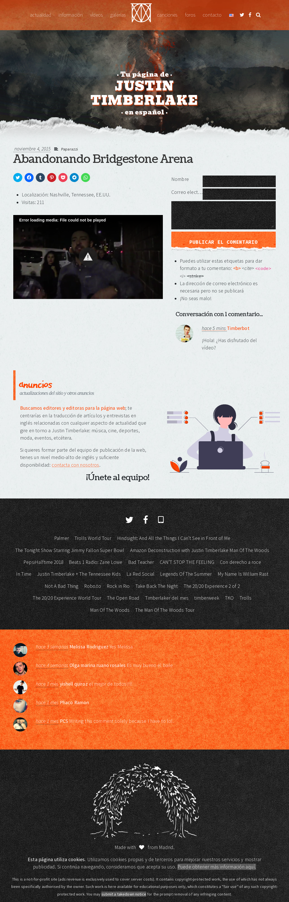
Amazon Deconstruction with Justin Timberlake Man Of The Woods (199, 550)
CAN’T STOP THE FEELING (187, 562)
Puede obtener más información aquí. (217, 867)
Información (70, 15)
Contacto (212, 15)
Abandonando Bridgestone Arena (103, 159)
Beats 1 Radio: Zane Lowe (95, 562)
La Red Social (140, 574)
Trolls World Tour (93, 538)
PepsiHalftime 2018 (43, 562)
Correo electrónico (187, 192)
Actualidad (40, 15)
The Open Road (123, 598)
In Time (23, 574)
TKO (229, 598)
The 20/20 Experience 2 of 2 (212, 586)
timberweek (206, 598)
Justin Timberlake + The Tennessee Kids (79, 574)
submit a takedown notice (123, 894)
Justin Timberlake (141, 15)
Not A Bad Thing (61, 586)
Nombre (180, 179)
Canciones (167, 15)
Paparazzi (69, 149)
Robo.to (92, 586)
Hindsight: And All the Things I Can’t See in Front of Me (173, 538)
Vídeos (96, 15)
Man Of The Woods (110, 610)
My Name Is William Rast (243, 574)
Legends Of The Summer (186, 574)
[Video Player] (88, 257)
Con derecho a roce (240, 562)
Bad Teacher (141, 562)
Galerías (118, 15)
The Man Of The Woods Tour (164, 610)
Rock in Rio (118, 586)
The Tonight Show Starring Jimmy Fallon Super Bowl (69, 550)
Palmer (61, 538)
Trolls (246, 598)
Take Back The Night (156, 586)
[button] (88, 256)
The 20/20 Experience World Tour (67, 598)
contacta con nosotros (75, 465)
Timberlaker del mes (167, 598)
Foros (190, 15)
